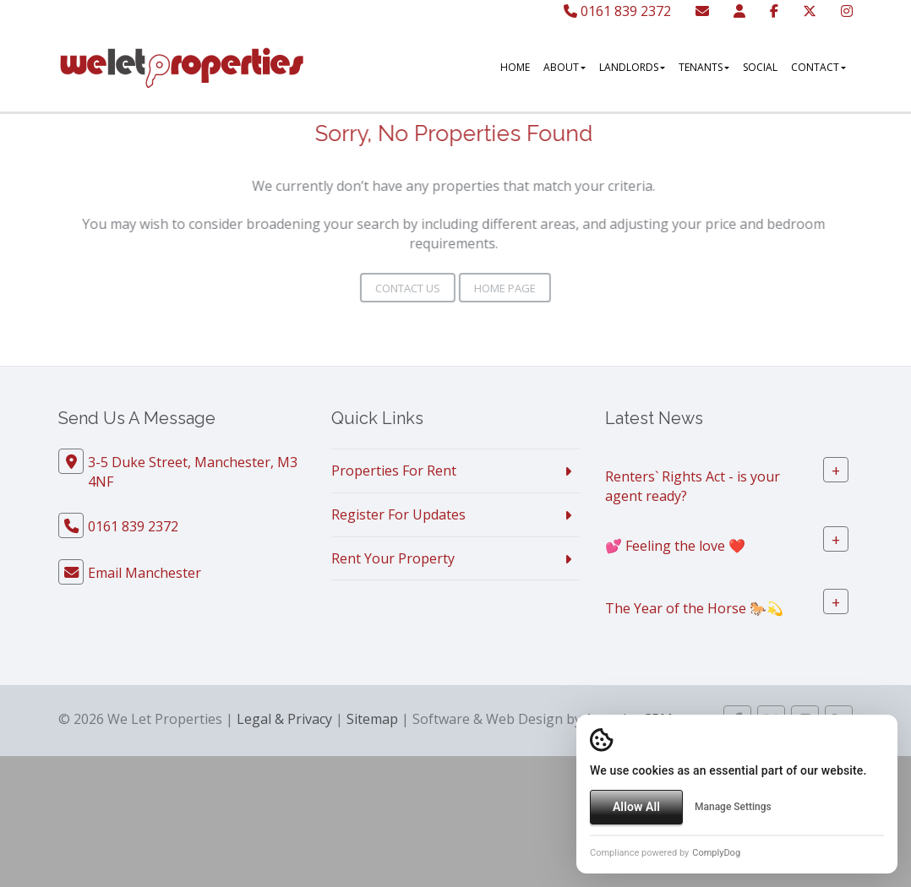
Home (515, 67)
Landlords (632, 67)
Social (760, 67)
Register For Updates (398, 514)
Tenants (704, 67)
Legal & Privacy (284, 719)
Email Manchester (144, 572)
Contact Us (407, 288)
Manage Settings (733, 807)
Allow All (636, 807)
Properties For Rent (393, 470)
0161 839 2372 (617, 11)
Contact (818, 67)
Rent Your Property (393, 558)
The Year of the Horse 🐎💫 (694, 607)
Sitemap (372, 719)
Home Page (505, 288)
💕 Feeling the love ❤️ (675, 545)
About (564, 67)
